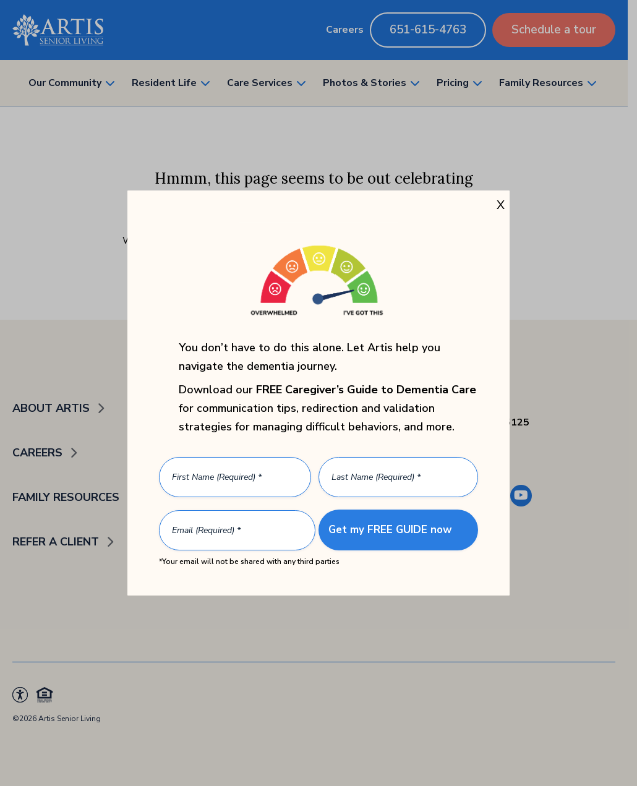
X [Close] (501, 205)
